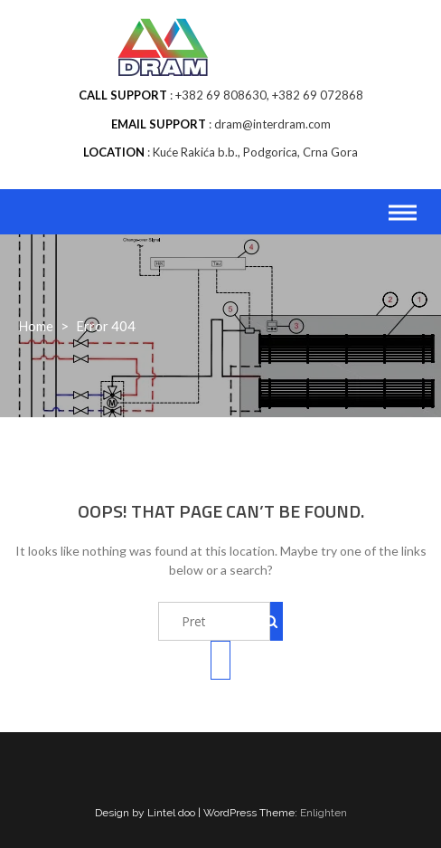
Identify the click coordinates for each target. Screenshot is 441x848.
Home (35, 326)
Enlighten (323, 812)
